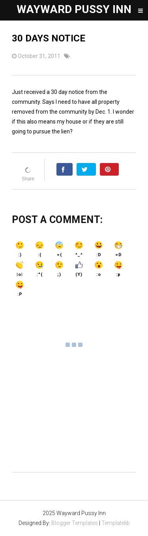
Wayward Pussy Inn (74, 9)
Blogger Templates (74, 523)
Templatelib (115, 523)
